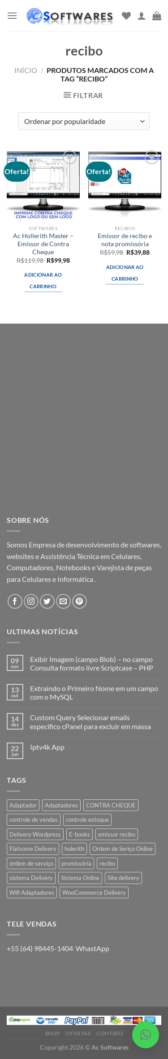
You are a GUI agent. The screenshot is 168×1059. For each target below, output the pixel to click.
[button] (145, 1034)
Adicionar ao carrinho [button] (43, 280)
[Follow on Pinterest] (79, 601)
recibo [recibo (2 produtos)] (107, 863)
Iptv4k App (47, 747)
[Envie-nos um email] (63, 601)
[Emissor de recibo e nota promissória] (124, 184)
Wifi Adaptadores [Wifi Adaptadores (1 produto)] (31, 892)
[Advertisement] (84, 426)
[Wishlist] (126, 16)
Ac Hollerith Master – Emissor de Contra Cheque (43, 243)
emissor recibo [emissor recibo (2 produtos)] (116, 834)
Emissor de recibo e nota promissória (125, 240)
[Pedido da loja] (84, 121)
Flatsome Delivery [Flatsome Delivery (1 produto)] (32, 848)
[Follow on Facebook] (15, 601)
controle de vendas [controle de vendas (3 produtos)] (33, 819)
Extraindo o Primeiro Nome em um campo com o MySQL (94, 692)
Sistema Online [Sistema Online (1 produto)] (80, 877)
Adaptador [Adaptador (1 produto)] (23, 805)
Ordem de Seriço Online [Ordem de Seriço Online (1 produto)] (122, 848)
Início (25, 70)
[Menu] (12, 15)
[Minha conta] (141, 16)
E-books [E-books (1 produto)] (79, 834)
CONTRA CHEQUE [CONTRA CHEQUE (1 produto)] (111, 805)
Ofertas (77, 1033)
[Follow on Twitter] (47, 601)
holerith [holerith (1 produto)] (74, 848)
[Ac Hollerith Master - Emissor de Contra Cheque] (43, 184)
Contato (109, 1033)
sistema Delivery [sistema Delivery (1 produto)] (31, 877)
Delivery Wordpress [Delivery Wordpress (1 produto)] (35, 834)
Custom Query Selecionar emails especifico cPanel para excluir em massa (90, 721)
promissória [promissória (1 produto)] (76, 863)
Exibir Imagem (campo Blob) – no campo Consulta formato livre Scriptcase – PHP (91, 663)
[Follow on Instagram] (31, 601)
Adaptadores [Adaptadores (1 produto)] (61, 805)
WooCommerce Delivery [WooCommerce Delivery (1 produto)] (94, 892)
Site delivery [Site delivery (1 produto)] (123, 877)
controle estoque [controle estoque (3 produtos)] (87, 819)
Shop (52, 1033)
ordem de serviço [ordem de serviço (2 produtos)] (31, 863)
